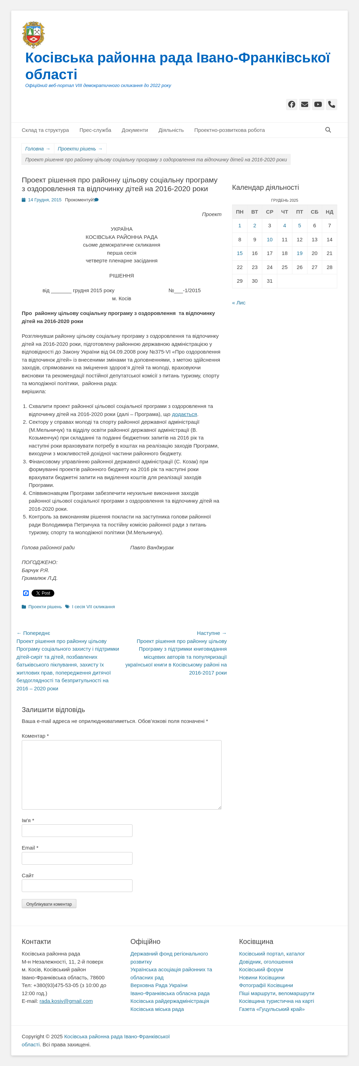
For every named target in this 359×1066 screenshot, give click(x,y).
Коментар (35, 736)
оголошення (278, 962)
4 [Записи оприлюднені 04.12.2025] (284, 225)
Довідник (250, 962)
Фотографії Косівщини (266, 985)
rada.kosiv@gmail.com (66, 1001)
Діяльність (171, 130)
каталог (295, 954)
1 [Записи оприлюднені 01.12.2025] (239, 225)
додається (184, 414)
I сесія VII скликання (93, 606)
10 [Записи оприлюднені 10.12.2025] (270, 239)
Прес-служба (95, 130)
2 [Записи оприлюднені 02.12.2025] (254, 225)
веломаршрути (296, 993)
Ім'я (28, 820)
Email (30, 848)
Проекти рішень (80, 149)
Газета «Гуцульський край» (272, 1009)
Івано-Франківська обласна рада (170, 993)
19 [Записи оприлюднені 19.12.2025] (300, 253)
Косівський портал (261, 954)
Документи (135, 130)
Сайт (28, 875)
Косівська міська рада (157, 1009)
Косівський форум (261, 969)
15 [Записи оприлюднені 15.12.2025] (240, 253)
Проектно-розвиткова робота (229, 130)
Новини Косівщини (262, 977)
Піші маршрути (257, 993)
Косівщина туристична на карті (276, 1001)
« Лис (238, 303)
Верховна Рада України (159, 985)
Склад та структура (45, 130)
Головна (37, 149)
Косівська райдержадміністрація (169, 1001)
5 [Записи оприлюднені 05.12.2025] (299, 225)
